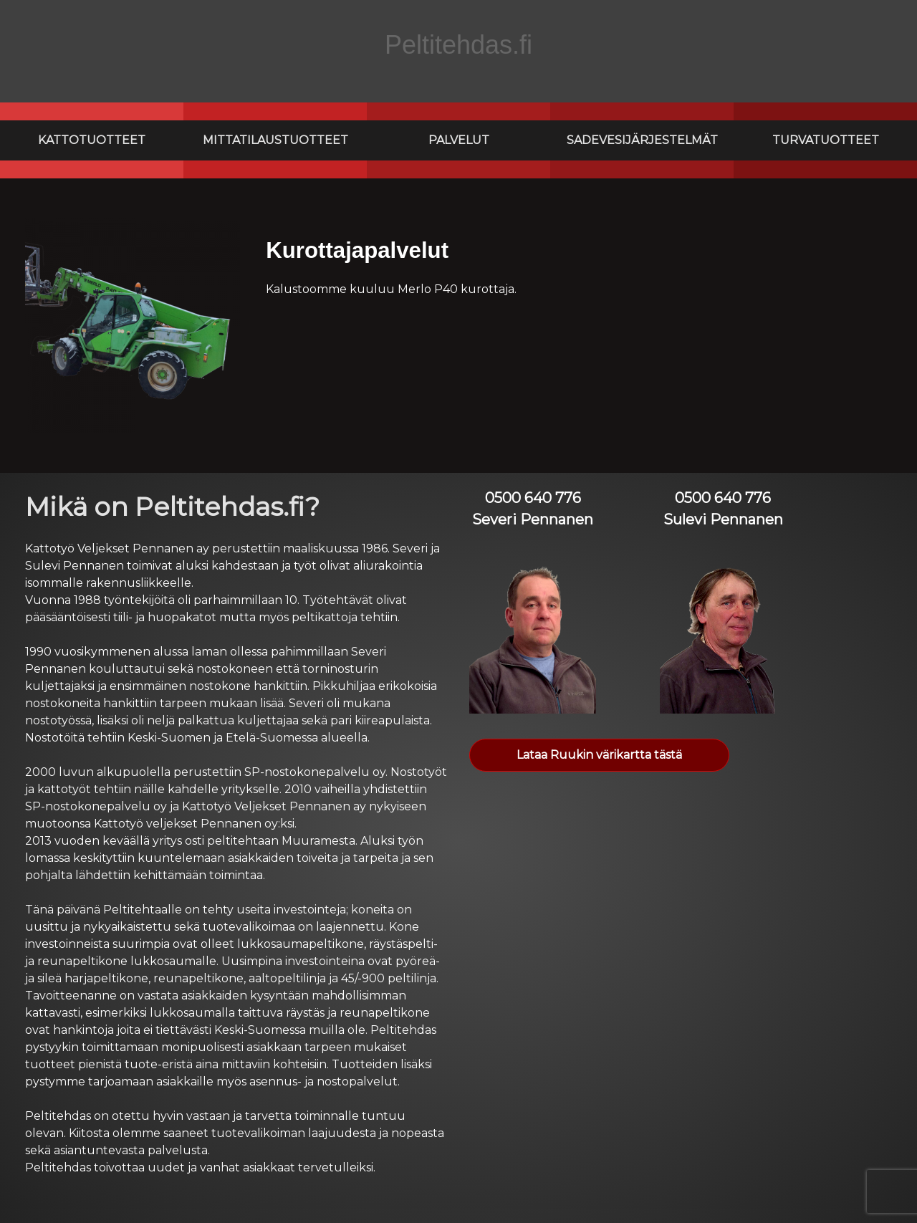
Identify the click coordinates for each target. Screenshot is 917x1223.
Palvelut (458, 140)
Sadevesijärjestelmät (642, 140)
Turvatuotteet (825, 140)
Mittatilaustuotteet (275, 140)
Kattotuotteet (91, 140)
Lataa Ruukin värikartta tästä (599, 755)
